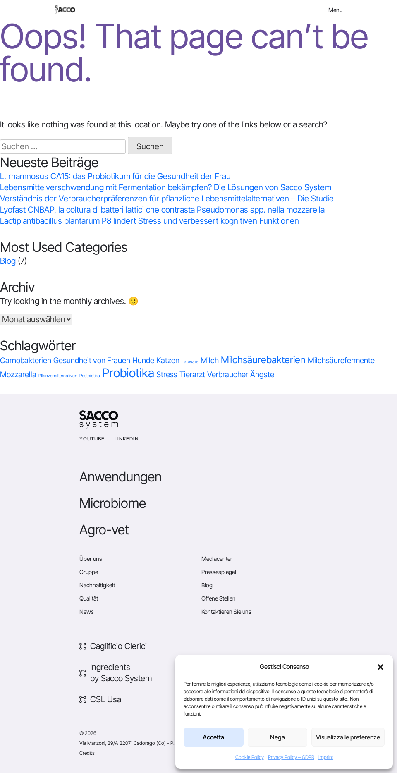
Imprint (325, 757)
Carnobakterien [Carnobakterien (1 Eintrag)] (25, 360)
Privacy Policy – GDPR (291, 757)
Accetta (213, 737)
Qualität (88, 598)
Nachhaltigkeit (97, 585)
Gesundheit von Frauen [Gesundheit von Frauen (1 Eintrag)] (91, 360)
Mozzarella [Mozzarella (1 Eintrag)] (18, 374)
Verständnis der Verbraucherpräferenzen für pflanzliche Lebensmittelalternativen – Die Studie (167, 198)
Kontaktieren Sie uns (226, 611)
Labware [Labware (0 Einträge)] (190, 361)
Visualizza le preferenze (348, 737)
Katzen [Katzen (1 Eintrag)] (167, 360)
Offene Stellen (218, 598)
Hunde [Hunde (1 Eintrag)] (143, 360)
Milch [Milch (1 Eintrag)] (210, 360)
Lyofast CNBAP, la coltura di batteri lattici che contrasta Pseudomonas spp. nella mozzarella (162, 210)
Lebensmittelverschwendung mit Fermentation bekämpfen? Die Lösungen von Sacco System (165, 187)
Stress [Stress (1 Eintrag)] (166, 374)
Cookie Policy (249, 757)
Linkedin (127, 439)
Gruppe (88, 571)
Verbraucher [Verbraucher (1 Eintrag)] (227, 374)
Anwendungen (120, 477)
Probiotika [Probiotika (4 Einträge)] (128, 373)
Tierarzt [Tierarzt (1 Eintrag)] (192, 374)
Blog (8, 261)
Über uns (90, 558)
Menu (335, 9)
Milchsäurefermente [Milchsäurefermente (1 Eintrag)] (341, 360)
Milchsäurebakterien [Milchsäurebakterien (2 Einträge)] (263, 360)
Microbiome (112, 503)
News (86, 611)
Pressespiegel (218, 571)
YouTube (92, 439)
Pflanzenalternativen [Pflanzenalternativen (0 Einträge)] (57, 375)
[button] (380, 667)
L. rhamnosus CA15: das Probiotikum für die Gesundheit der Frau (115, 176)
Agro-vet (104, 530)
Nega (277, 737)
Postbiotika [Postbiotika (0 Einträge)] (89, 375)
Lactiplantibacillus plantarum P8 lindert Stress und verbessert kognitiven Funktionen (149, 221)
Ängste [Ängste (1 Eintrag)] (262, 374)
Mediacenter (216, 558)
